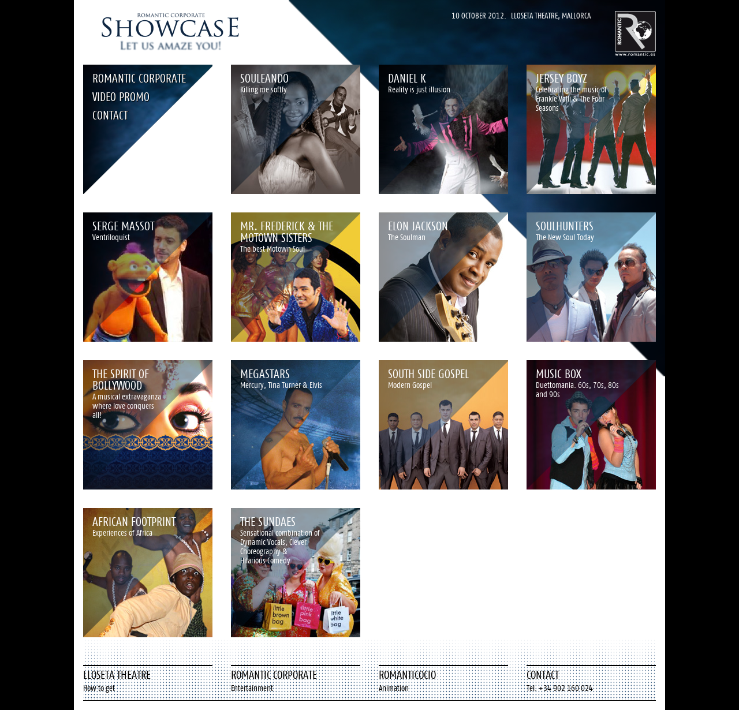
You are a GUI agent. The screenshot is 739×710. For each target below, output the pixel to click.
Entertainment (252, 688)
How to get (99, 688)
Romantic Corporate (139, 78)
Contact (110, 115)
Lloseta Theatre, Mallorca (551, 15)
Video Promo (121, 96)
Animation (394, 688)
